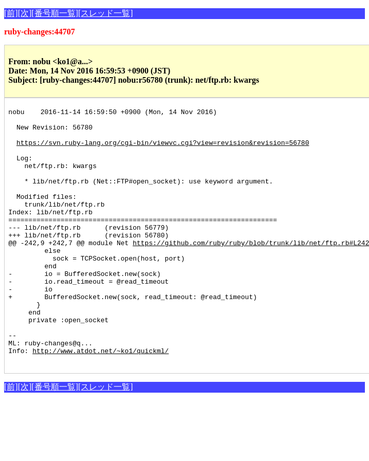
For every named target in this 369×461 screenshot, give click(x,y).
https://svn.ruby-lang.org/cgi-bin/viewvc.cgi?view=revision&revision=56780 (162, 150)
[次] (25, 13)
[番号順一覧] (54, 13)
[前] (11, 13)
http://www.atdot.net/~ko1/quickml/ (100, 399)
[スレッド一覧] (105, 13)
